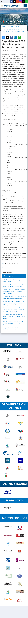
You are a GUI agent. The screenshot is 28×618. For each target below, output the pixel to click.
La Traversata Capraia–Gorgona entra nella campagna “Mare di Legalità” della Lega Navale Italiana (13, 303)
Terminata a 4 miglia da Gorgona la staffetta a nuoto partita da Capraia (13, 285)
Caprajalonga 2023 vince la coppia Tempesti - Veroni (13, 275)
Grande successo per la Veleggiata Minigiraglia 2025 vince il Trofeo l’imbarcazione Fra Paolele (13, 323)
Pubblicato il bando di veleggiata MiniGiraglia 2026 (12, 280)
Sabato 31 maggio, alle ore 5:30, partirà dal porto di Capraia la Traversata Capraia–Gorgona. (14, 291)
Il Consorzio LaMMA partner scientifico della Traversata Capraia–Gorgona (14, 297)
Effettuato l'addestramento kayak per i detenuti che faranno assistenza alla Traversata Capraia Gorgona (14, 309)
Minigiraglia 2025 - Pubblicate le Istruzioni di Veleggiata (12, 328)
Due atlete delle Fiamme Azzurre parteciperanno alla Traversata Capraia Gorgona (14, 316)
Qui (3, 263)
